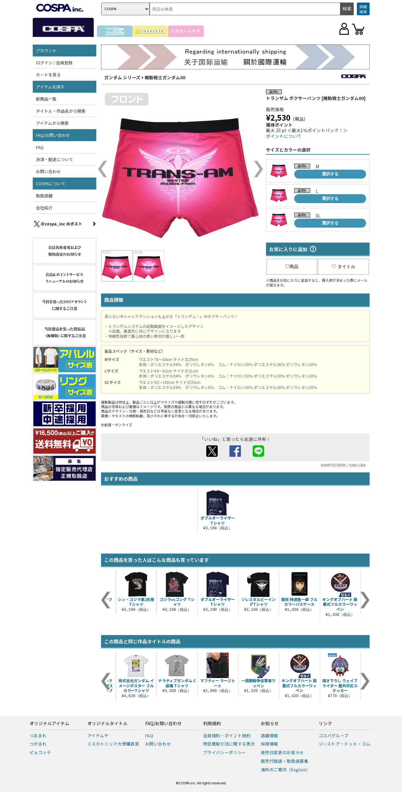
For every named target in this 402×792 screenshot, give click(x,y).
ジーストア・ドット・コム (345, 744)
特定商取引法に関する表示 (229, 744)
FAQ (40, 147)
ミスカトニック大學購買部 (113, 744)
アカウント (46, 50)
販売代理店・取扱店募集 (285, 761)
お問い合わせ (48, 171)
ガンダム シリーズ (122, 77)
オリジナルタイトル (107, 723)
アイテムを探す (50, 87)
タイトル (343, 266)
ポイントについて (284, 136)
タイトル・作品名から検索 (60, 111)
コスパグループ (334, 735)
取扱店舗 (44, 196)
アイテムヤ (98, 735)
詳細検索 (363, 9)
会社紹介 (44, 208)
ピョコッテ (40, 752)
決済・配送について (54, 159)
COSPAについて (50, 183)
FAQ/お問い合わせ (53, 135)
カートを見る (48, 75)
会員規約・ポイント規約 (227, 735)
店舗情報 (269, 735)
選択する (330, 174)
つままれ (38, 735)
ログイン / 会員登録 (54, 63)
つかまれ (38, 744)
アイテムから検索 (52, 123)
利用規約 (212, 723)
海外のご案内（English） (285, 770)
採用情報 (269, 744)
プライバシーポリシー (225, 752)
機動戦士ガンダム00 (165, 77)
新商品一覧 (46, 99)
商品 (291, 266)
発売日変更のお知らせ (282, 752)
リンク (325, 723)
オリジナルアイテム (49, 723)
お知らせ (270, 723)
